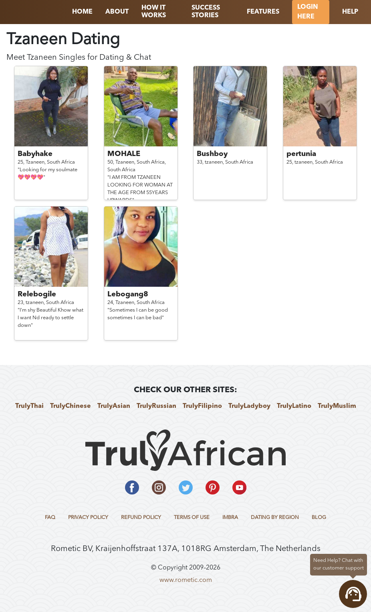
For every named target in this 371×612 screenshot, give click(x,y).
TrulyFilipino (202, 406)
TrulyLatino (294, 406)
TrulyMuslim (337, 406)
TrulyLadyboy (249, 406)
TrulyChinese (70, 406)
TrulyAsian (113, 406)
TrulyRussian (156, 406)
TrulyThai (29, 406)
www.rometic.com (185, 580)
